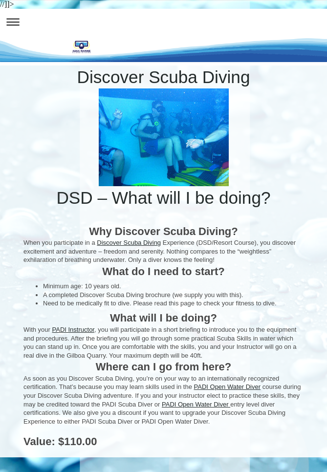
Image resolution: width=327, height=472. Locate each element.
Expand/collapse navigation (163, 21)
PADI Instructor (73, 329)
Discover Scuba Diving (129, 242)
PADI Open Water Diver (227, 386)
